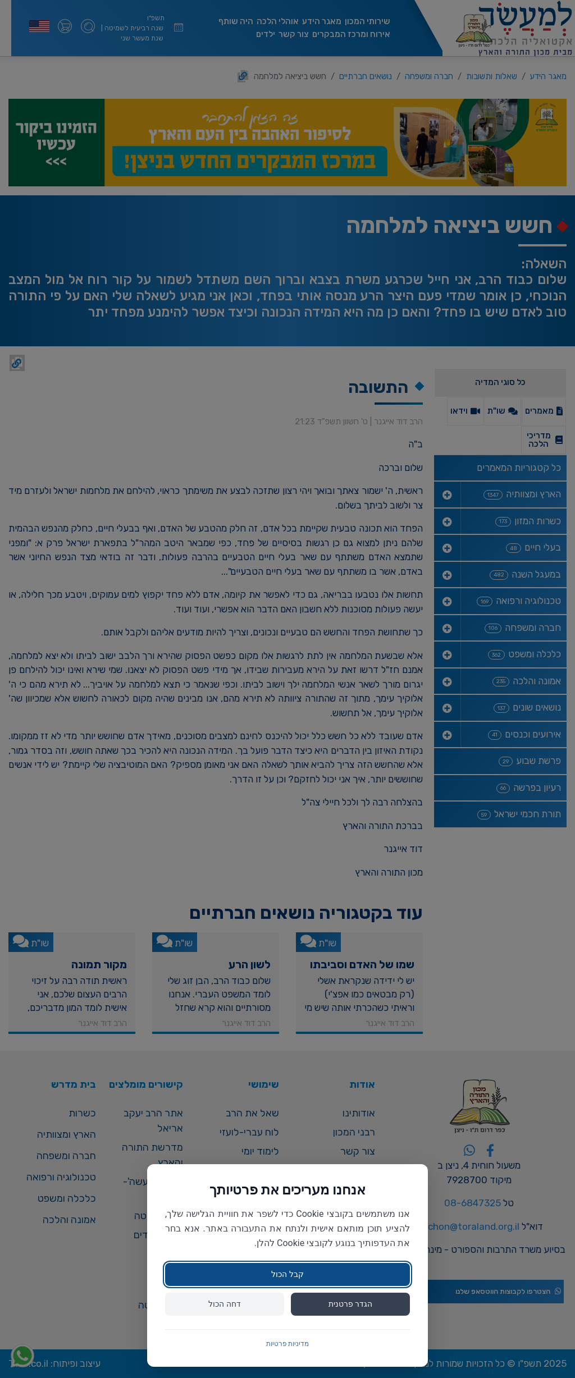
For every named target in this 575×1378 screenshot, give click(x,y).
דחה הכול (224, 1303)
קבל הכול (287, 1274)
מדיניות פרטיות (287, 1344)
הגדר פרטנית (350, 1303)
